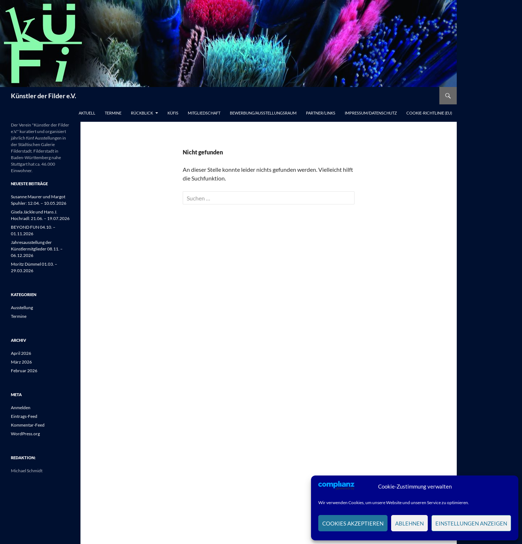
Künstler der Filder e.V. (43, 96)
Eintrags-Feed (24, 416)
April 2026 (21, 353)
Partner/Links (320, 113)
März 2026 (21, 362)
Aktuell (87, 113)
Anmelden (20, 407)
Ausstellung (22, 307)
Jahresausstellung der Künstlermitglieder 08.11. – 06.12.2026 (37, 249)
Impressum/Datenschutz (371, 113)
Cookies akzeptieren (353, 523)
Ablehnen (409, 523)
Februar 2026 (24, 370)
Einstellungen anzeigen (471, 523)
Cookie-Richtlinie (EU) (429, 113)
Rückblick (142, 113)
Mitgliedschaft (204, 113)
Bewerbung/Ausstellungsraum (263, 113)
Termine (113, 113)
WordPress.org (25, 433)
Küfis (172, 113)
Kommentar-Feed (28, 425)
